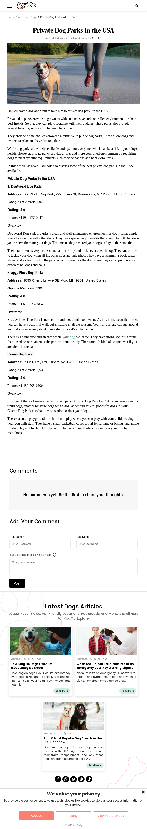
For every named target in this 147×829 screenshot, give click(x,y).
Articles (23, 17)
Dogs (34, 17)
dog (73, 337)
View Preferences (110, 815)
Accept (36, 815)
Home (11, 17)
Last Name (82, 536)
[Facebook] (58, 779)
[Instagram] (65, 779)
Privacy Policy (73, 825)
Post (17, 583)
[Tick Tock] (89, 779)
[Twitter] (73, 779)
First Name (16, 536)
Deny (74, 815)
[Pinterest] (81, 779)
